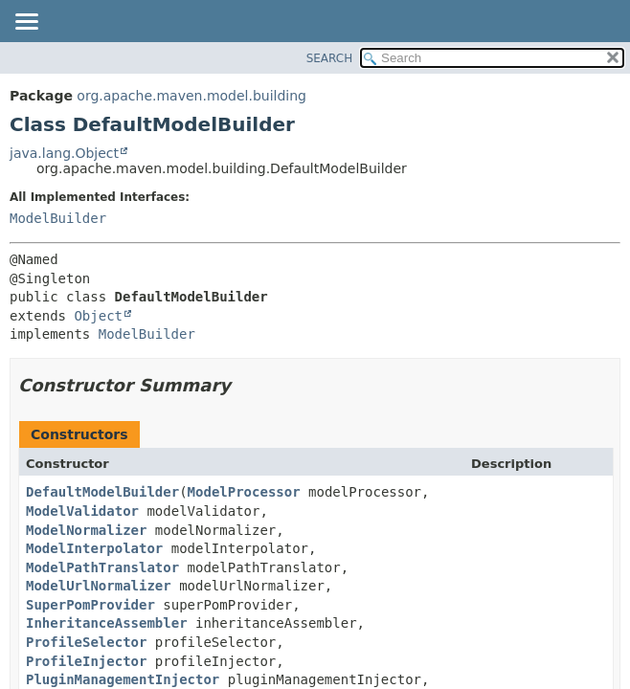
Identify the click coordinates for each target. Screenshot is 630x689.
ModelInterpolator (94, 548)
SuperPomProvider (90, 604)
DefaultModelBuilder (102, 492)
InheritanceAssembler (107, 623)
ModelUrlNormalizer (98, 585)
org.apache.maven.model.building (191, 95)
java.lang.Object (64, 153)
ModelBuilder (58, 218)
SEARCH (329, 58)
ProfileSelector (86, 642)
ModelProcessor (244, 492)
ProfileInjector (86, 661)
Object (98, 315)
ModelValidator (82, 511)
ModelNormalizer (86, 530)
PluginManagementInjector (122, 679)
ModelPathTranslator (102, 567)
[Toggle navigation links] (26, 23)
